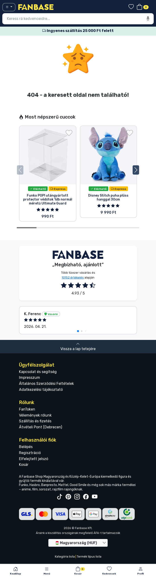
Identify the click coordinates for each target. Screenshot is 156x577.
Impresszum (29, 377)
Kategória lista (65, 556)
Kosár (23, 464)
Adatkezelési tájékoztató (41, 389)
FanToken (27, 409)
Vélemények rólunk (35, 415)
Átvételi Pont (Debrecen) (40, 427)
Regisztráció (30, 453)
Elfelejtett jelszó (33, 459)
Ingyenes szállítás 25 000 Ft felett (78, 30)
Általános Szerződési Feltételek (46, 383)
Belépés (26, 447)
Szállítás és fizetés (35, 421)
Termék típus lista (89, 556)
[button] (136, 169)
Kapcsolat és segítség (38, 372)
